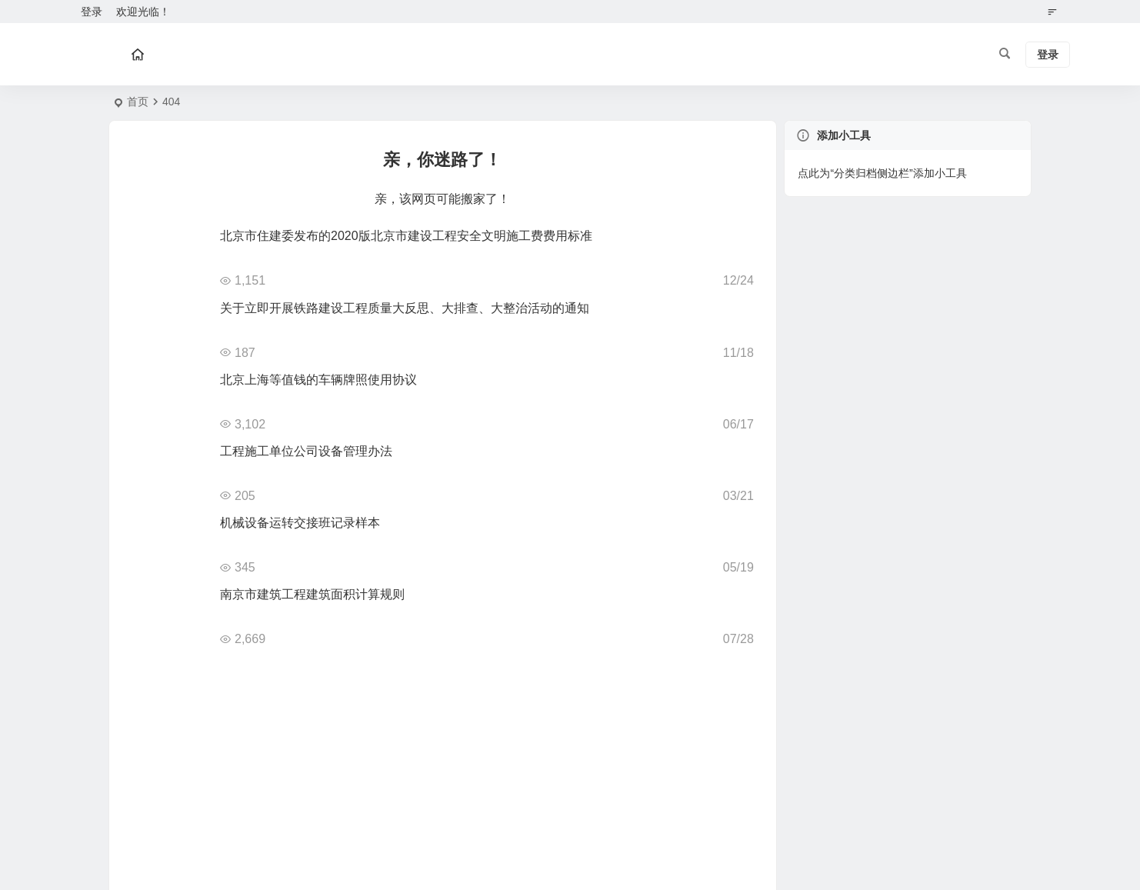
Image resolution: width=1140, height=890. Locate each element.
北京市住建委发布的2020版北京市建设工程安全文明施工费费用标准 (406, 235)
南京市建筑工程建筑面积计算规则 (312, 594)
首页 (137, 101)
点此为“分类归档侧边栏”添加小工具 (882, 173)
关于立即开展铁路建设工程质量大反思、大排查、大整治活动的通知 (404, 308)
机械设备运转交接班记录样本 (300, 522)
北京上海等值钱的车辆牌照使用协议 (318, 379)
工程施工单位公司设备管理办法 (306, 451)
